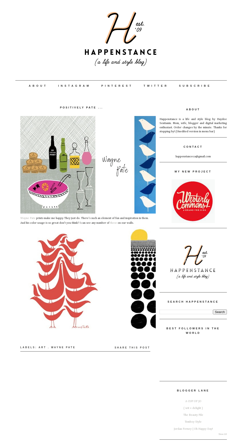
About (38, 85)
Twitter (155, 85)
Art (42, 347)
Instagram (74, 85)
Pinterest (117, 85)
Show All (223, 434)
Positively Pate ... (81, 107)
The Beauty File (193, 414)
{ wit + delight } (193, 408)
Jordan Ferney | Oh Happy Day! (193, 428)
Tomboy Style (193, 421)
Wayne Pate (27, 218)
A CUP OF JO (193, 401)
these (113, 222)
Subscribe (195, 85)
